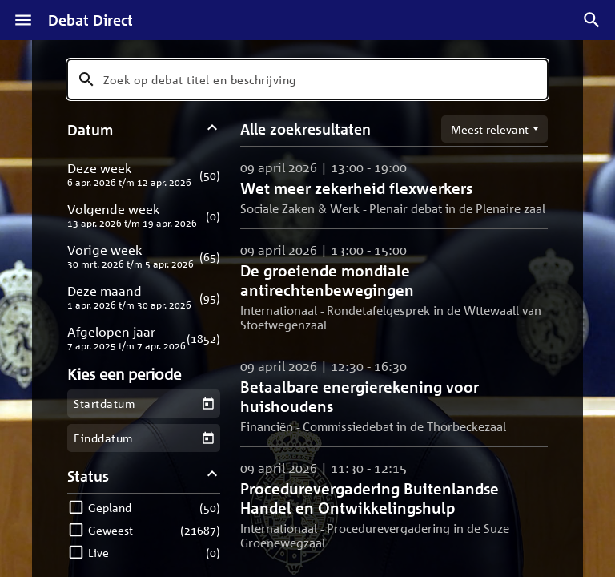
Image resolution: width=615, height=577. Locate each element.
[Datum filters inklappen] (213, 129)
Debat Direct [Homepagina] (90, 20)
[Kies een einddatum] (207, 438)
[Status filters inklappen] (213, 476)
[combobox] (307, 79)
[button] (143, 174)
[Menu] (23, 20)
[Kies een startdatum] (207, 403)
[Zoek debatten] (592, 20)
